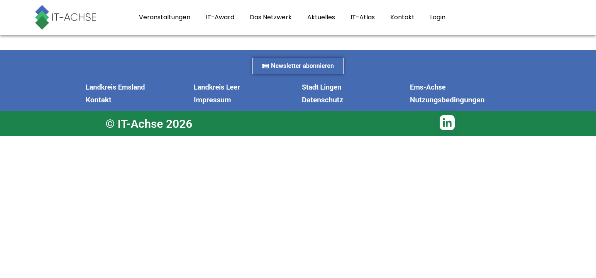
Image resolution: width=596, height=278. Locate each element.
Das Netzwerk (271, 17)
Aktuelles (321, 17)
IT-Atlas (362, 17)
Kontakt (402, 17)
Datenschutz (322, 99)
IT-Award (220, 17)
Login (437, 17)
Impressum (212, 99)
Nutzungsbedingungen (447, 99)
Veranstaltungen (164, 17)
